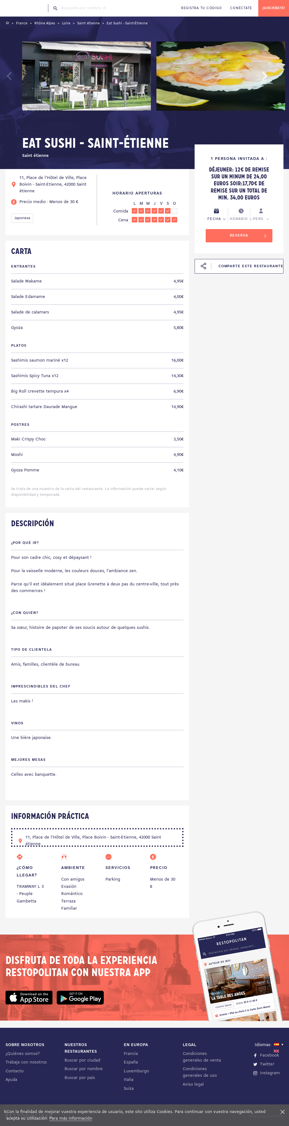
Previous (22, 78)
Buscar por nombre (83, 1069)
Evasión (68, 886)
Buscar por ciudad (82, 1060)
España (131, 1062)
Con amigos (72, 879)
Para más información (70, 1118)
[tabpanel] (86, 77)
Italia (128, 1080)
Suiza (129, 1088)
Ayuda (11, 1080)
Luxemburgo (136, 1071)
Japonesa (22, 218)
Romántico (71, 894)
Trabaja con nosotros (26, 1062)
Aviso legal (193, 1084)
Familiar (69, 908)
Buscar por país (79, 1078)
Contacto (15, 1071)
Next (273, 78)
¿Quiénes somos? (23, 1054)
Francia (131, 1054)
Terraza (68, 901)
